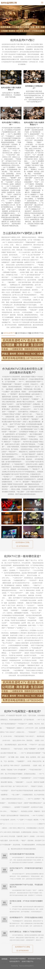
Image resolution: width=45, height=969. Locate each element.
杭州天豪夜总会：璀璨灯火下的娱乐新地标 (25, 932)
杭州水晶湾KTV (15, 961)
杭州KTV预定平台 (27, 961)
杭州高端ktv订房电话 (22, 333)
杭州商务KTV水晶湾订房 (37, 333)
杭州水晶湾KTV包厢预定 (8, 333)
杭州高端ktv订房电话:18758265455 (22, 544)
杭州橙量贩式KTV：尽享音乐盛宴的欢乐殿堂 (26, 917)
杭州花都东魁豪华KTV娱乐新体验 (22, 854)
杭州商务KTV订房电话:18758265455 (22, 948)
